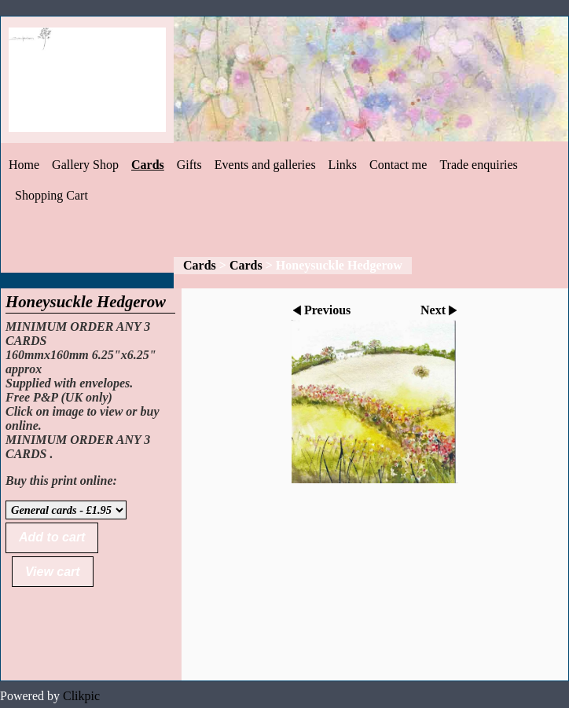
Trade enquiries (478, 164)
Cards (147, 164)
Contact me (398, 164)
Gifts (189, 164)
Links (343, 164)
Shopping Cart (51, 195)
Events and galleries (265, 164)
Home (24, 164)
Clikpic (81, 695)
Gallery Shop (85, 164)
